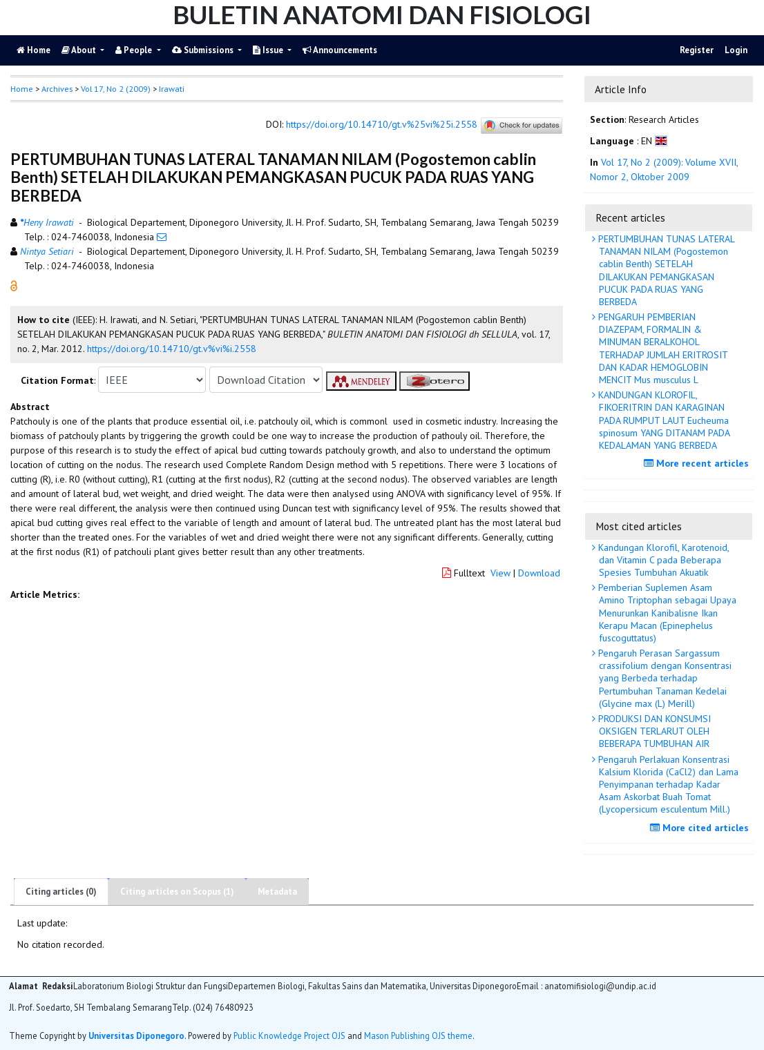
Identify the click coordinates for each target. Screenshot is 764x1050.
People (134, 50)
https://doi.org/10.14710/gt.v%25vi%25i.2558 (381, 125)
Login (736, 50)
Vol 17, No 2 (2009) (116, 89)
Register (697, 50)
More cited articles (701, 827)
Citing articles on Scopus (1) (177, 891)
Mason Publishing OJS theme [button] (418, 1035)
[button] (13, 285)
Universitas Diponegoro (136, 1035)
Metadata (277, 891)
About (79, 50)
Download (539, 573)
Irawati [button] (171, 89)
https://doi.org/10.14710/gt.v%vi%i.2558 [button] (171, 348)
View (500, 573)
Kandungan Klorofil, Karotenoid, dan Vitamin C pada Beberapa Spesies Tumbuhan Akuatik (662, 560)
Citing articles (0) (61, 891)
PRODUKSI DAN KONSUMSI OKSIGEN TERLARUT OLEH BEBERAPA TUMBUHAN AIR (653, 731)
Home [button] (21, 89)
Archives (57, 89)
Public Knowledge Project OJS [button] (289, 1035)
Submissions (204, 50)
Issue (269, 50)
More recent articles (698, 463)
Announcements (340, 50)
